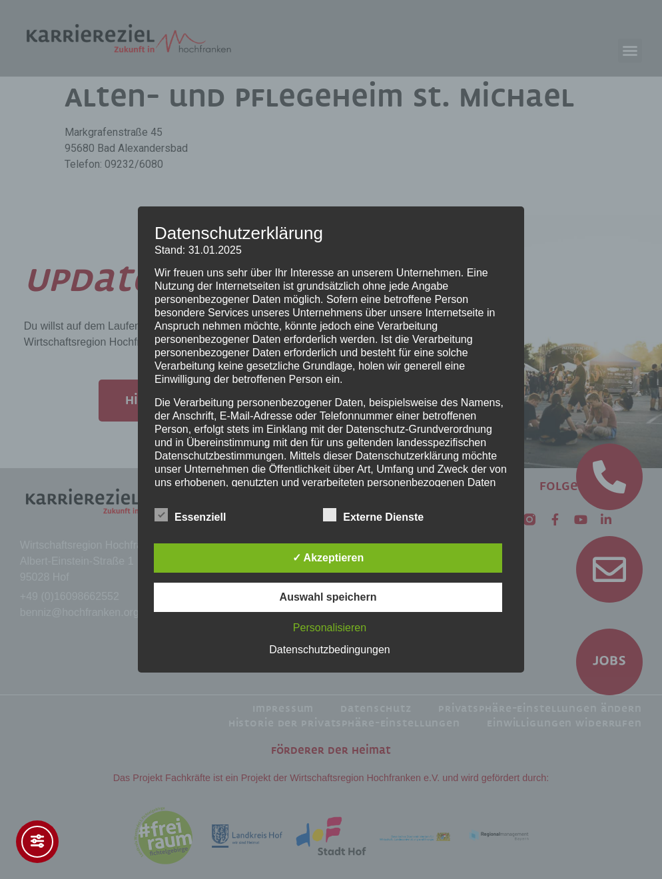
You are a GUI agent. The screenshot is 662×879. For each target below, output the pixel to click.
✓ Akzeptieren (328, 557)
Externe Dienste (373, 515)
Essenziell (190, 515)
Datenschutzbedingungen (329, 649)
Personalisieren (329, 627)
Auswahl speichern (328, 597)
